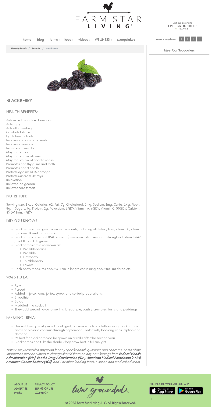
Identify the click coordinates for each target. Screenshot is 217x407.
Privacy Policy (45, 384)
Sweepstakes (125, 40)
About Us (20, 384)
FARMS (54, 40)
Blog (40, 40)
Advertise (20, 388)
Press (18, 393)
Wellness (102, 40)
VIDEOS (83, 40)
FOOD (67, 40)
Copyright (42, 393)
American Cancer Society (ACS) (28, 362)
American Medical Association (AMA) (114, 358)
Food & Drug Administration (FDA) (61, 358)
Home (27, 40)
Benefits (36, 48)
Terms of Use (44, 388)
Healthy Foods (19, 48)
